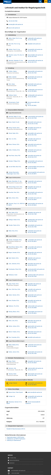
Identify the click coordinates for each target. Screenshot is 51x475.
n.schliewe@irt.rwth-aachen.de (35, 95)
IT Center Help (13, 457)
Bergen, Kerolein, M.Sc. (14, 252)
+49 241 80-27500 (12, 21)
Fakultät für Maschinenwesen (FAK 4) (16, 428)
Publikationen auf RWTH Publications (16, 438)
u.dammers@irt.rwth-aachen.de (35, 368)
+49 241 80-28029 (31, 85)
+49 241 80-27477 (31, 369)
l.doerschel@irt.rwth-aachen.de (35, 55)
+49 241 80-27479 (31, 62)
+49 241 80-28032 (31, 346)
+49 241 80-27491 (31, 327)
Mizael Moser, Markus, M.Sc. (15, 247)
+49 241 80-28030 (31, 285)
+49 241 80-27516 (31, 146)
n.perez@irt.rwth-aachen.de (34, 155)
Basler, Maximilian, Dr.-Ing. (15, 181)
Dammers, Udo (12, 368)
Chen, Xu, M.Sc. (12, 138)
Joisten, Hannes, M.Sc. (14, 295)
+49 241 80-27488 (31, 270)
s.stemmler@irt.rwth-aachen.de (35, 60)
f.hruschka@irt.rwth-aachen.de (35, 192)
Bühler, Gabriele (12, 77)
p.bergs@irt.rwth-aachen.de (34, 361)
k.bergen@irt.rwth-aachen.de (34, 252)
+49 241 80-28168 (31, 333)
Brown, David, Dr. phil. (13, 122)
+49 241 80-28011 (31, 302)
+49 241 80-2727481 (32, 123)
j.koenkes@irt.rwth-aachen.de (34, 352)
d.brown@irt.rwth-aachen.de (34, 122)
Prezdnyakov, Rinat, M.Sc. (14, 269)
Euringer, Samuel (12, 383)
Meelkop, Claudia (12, 89)
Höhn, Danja (11, 84)
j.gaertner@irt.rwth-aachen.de (34, 326)
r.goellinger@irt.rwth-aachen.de (35, 219)
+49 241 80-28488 (31, 307)
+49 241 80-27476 (31, 157)
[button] (1, 1)
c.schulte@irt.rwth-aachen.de (34, 239)
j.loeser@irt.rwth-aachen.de (34, 263)
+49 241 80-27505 (31, 276)
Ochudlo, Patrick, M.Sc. (14, 225)
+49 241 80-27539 (31, 56)
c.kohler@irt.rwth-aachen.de (34, 150)
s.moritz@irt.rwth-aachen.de (34, 198)
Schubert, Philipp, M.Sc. (14, 161)
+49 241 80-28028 (31, 362)
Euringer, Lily (11, 396)
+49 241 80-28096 (31, 168)
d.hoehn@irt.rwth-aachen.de (34, 84)
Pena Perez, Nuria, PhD (14, 155)
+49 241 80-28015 (31, 205)
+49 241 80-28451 (31, 105)
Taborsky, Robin (12, 373)
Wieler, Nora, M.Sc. (13, 230)
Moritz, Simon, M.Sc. (13, 198)
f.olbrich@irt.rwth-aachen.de (34, 331)
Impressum (12, 462)
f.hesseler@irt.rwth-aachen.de (34, 49)
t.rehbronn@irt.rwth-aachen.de (35, 306)
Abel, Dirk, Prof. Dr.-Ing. (14, 43)
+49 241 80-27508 (31, 118)
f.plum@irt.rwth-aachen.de (34, 337)
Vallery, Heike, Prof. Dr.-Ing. (15, 38)
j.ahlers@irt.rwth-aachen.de (34, 320)
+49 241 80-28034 (31, 199)
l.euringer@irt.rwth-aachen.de (34, 396)
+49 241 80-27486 (31, 140)
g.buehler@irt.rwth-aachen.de (34, 77)
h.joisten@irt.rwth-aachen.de (34, 295)
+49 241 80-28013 (31, 241)
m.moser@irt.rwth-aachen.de (34, 247)
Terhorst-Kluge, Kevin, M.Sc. (15, 186)
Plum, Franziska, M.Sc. (14, 337)
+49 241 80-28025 (31, 182)
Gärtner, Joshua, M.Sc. (14, 326)
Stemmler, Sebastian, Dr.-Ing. (15, 60)
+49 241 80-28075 (31, 173)
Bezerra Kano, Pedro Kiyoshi (15, 392)
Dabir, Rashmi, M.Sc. (13, 258)
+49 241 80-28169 (31, 129)
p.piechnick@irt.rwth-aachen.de (35, 203)
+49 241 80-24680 (15, 473)
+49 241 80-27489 (31, 214)
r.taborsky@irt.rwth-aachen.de (34, 373)
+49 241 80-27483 (31, 194)
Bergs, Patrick (11, 361)
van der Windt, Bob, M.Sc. (14, 166)
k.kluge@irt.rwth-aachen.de (34, 186)
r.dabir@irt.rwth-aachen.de (34, 258)
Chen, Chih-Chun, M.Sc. (14, 289)
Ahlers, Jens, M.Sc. (13, 320)
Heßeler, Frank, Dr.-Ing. (14, 49)
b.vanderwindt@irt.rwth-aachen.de (35, 166)
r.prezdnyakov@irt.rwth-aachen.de (35, 269)
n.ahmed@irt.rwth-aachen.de (34, 133)
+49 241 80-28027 (31, 96)
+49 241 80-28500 (31, 39)
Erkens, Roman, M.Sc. (14, 144)
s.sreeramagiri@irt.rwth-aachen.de (36, 172)
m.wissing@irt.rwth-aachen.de (34, 311)
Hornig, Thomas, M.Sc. (14, 127)
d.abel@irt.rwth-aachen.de (34, 43)
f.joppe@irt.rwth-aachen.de (34, 283)
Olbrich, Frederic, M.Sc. (14, 331)
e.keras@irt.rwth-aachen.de (34, 300)
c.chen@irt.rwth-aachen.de (34, 289)
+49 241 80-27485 (31, 375)
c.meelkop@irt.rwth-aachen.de (35, 89)
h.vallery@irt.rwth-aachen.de (34, 38)
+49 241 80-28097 (31, 232)
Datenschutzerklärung (14, 460)
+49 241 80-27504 (31, 78)
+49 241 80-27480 (31, 226)
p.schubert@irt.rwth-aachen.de (35, 161)
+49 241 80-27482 (31, 134)
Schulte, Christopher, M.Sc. (15, 239)
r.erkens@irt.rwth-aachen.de (34, 144)
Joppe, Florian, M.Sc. (13, 283)
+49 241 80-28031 (31, 162)
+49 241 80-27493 (31, 353)
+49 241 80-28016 (31, 254)
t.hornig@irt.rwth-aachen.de (34, 127)
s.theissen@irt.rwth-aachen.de (34, 71)
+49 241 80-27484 (31, 248)
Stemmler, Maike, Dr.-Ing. (14, 116)
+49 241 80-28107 (31, 151)
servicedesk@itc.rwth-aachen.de (18, 470)
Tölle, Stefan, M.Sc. (13, 212)
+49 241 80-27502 (31, 51)
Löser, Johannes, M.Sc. (14, 263)
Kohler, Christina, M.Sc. (14, 150)
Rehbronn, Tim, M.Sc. (13, 306)
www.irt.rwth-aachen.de (14, 27)
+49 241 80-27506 (31, 188)
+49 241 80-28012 (31, 259)
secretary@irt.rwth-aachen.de (15, 24)
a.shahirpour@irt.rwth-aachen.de (35, 274)
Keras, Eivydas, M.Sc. (13, 300)
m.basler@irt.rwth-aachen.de (34, 181)
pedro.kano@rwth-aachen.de (34, 392)
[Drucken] (40, 1)
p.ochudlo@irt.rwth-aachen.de (34, 225)
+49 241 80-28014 (31, 296)
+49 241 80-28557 (31, 322)
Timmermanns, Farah (13, 102)
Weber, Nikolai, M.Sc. (13, 344)
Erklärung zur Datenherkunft (14, 440)
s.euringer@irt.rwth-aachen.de (34, 383)
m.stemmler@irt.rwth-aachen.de (35, 116)
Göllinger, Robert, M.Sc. (14, 219)
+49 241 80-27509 (31, 221)
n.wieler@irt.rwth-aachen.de (34, 230)
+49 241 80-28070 (31, 384)
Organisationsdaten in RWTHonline (15, 437)
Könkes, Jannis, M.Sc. (13, 352)
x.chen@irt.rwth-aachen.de (34, 138)
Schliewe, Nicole (12, 95)
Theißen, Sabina (12, 71)
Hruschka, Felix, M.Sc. (14, 192)
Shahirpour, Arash (12, 274)
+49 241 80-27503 (31, 291)
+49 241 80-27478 (31, 265)
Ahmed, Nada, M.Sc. (13, 133)
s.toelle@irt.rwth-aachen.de (34, 212)
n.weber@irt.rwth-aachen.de (34, 344)
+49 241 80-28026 (31, 91)
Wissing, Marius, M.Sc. (14, 311)
